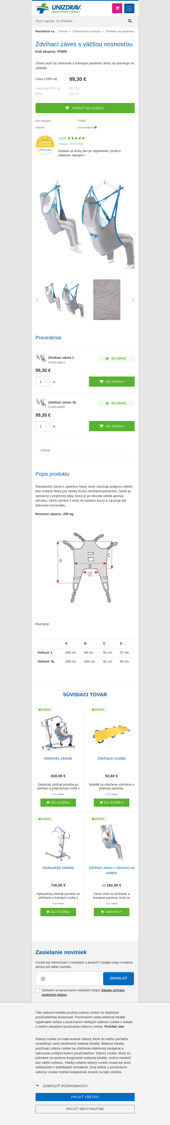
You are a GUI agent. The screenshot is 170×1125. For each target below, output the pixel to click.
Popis (45, 450)
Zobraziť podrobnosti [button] (62, 1086)
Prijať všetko (85, 1097)
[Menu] (129, 8)
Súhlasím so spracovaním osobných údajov (80, 992)
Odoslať (118, 978)
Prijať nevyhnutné (85, 1109)
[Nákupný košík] (117, 8)
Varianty (111, 912)
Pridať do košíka (84, 108)
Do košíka (58, 802)
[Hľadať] (130, 21)
